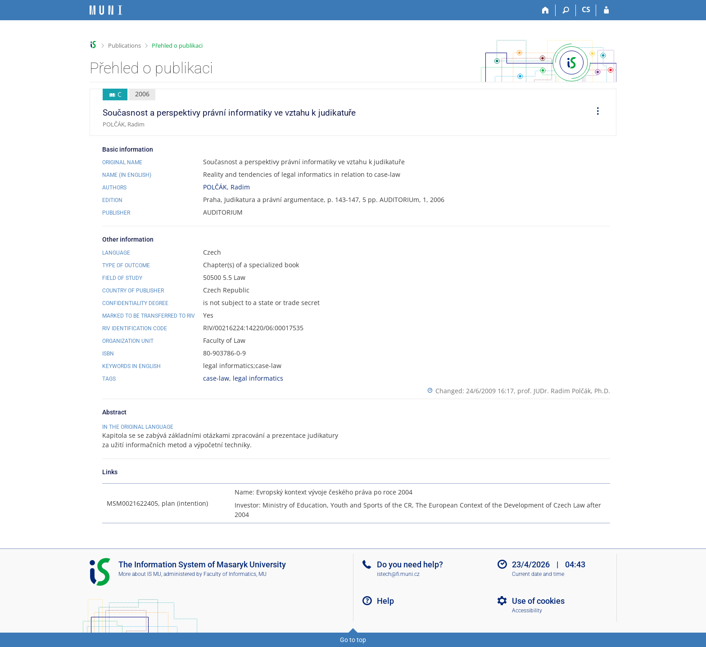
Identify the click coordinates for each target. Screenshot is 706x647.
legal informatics (258, 378)
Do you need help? (410, 564)
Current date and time (538, 574)
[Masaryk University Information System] (106, 10)
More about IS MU (139, 574)
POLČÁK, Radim (226, 187)
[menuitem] (594, 112)
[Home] (545, 10)
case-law (216, 378)
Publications (124, 45)
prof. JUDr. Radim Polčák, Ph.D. (563, 390)
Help (385, 601)
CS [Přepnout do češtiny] (586, 9)
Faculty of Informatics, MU (235, 574)
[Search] (566, 10)
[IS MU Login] (606, 10)
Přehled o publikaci (177, 45)
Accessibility (527, 610)
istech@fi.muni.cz (398, 574)
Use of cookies (538, 601)
